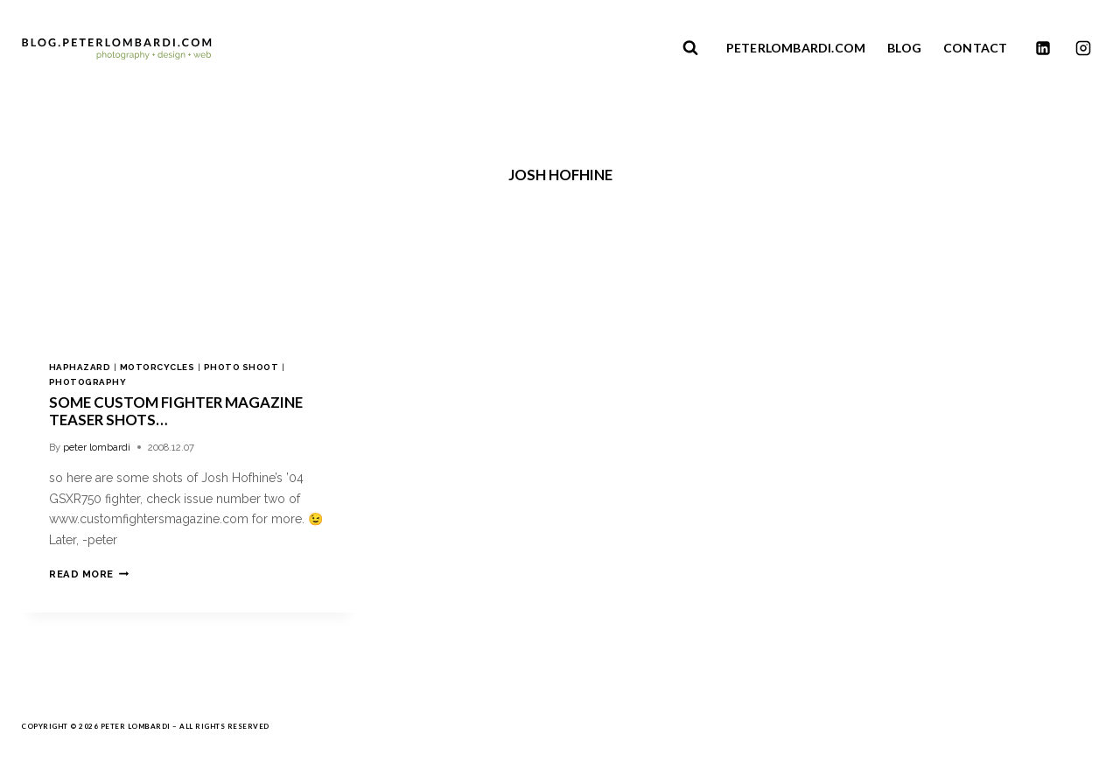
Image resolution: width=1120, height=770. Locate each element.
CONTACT (975, 48)
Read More (89, 574)
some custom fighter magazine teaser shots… (176, 411)
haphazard (79, 367)
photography (87, 382)
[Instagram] (1083, 48)
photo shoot (241, 367)
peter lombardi (96, 447)
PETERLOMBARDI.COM (795, 48)
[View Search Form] (690, 48)
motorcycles (157, 367)
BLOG (904, 48)
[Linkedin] (1043, 48)
